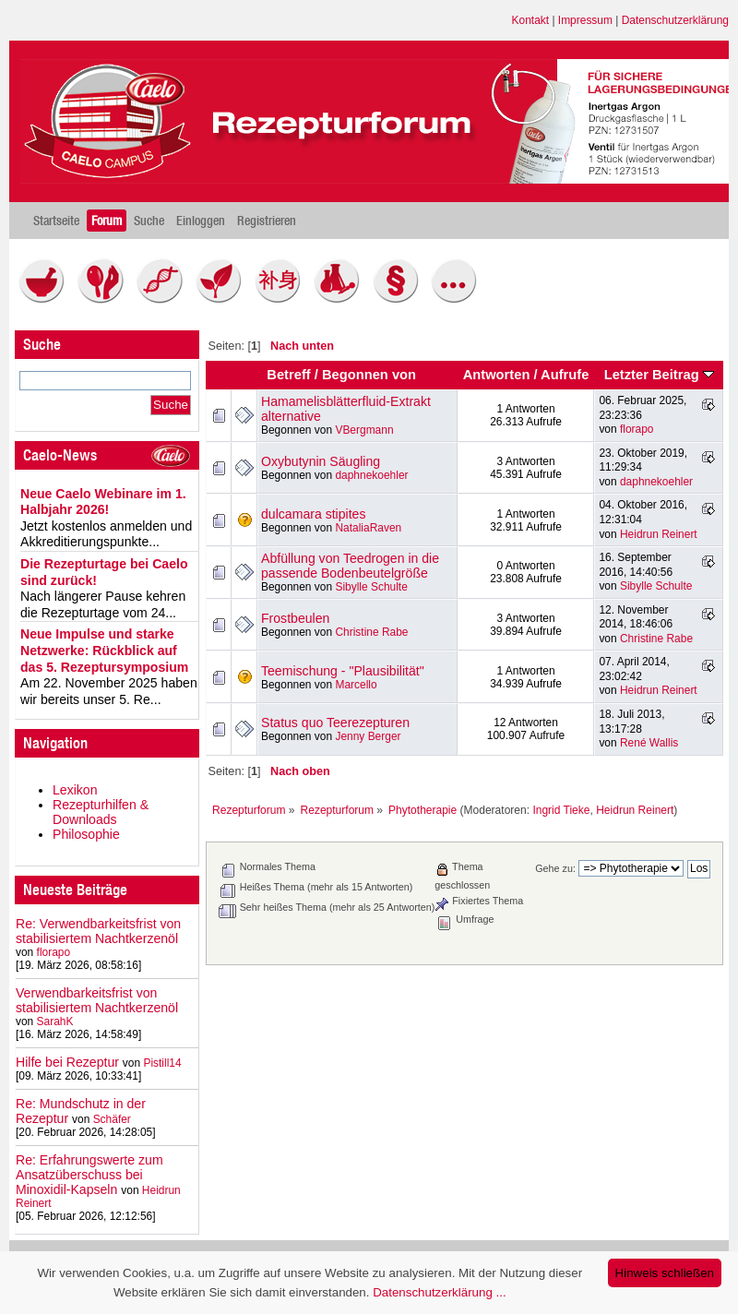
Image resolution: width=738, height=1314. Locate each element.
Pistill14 (162, 1063)
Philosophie (86, 834)
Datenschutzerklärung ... (439, 1292)
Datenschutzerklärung (675, 20)
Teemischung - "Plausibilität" (342, 670)
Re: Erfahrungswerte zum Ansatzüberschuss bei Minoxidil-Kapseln (89, 1175)
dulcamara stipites (313, 514)
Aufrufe (565, 374)
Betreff (288, 374)
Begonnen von (369, 374)
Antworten (496, 374)
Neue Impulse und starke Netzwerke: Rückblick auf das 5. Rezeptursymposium (104, 650)
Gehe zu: (555, 868)
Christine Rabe (371, 632)
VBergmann (364, 430)
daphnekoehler (371, 475)
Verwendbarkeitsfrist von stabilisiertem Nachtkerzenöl (97, 1000)
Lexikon (75, 789)
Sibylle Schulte (371, 586)
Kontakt (531, 20)
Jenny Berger (367, 736)
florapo (54, 952)
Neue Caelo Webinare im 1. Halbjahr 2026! (103, 502)
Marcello (355, 684)
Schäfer (112, 1119)
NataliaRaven (368, 527)
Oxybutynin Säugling (320, 461)
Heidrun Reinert (658, 534)
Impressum (585, 20)
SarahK (55, 1021)
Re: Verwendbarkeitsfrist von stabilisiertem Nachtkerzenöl (98, 931)
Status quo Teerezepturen (335, 722)
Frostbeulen (295, 618)
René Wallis (649, 742)
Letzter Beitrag (659, 374)
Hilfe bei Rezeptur (67, 1062)
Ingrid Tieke (560, 810)
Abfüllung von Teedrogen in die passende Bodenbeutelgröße (350, 565)
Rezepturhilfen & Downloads (101, 812)
